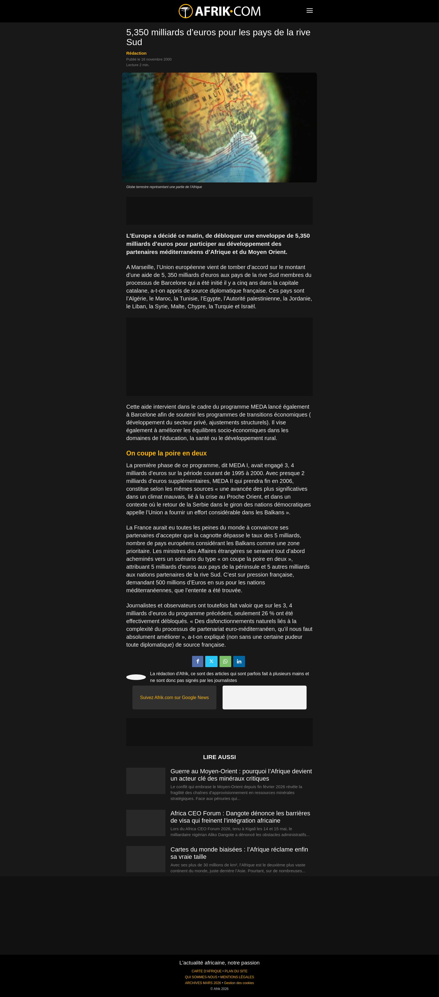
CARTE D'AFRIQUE (206, 971)
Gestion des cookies (239, 983)
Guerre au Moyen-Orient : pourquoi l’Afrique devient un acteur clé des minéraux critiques (241, 775)
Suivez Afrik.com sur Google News (174, 697)
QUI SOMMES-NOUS (201, 977)
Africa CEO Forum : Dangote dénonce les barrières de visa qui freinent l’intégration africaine (240, 817)
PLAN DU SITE (236, 971)
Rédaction (136, 53)
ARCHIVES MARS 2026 (203, 983)
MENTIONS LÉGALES (237, 977)
